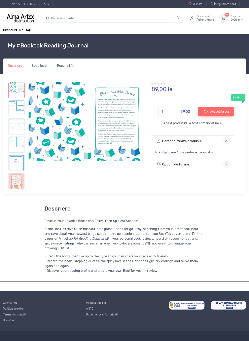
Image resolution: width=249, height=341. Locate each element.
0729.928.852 (19, 4)
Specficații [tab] (39, 66)
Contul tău (10, 303)
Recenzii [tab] (66, 66)
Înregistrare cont (223, 4)
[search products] (108, 18)
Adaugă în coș (217, 112)
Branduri (10, 30)
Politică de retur (13, 308)
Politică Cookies (96, 303)
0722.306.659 (39, 4)
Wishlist (195, 4)
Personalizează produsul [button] (179, 141)
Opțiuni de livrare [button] (172, 164)
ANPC (89, 308)
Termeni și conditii (15, 314)
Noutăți (25, 30)
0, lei (237, 18)
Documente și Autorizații (102, 314)
